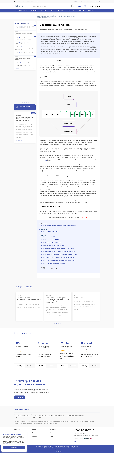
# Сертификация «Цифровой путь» (75, 415)
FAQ (41, 1)
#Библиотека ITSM (36, 418)
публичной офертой (39, 423)
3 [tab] (25, 103)
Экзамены (34, 436)
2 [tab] (23, 103)
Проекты (34, 432)
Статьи (52, 432)
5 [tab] (28, 103)
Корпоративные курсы (19, 1)
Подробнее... (8, 443)
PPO (64, 114)
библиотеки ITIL (43, 160)
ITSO (77, 114)
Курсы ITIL (17, 429)
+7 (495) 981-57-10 (94, 6)
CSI (92, 114)
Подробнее (29, 365)
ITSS (72, 114)
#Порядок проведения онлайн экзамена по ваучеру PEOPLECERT (48, 415)
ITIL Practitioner (68, 123)
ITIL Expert (69, 96)
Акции (51, 436)
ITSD (82, 114)
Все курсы (24, 68)
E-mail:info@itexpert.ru (79, 433)
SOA (58, 114)
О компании (53, 429)
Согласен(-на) (14, 447)
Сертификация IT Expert (32, 1)
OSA (46, 114)
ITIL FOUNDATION (68, 131)
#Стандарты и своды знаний (22, 415)
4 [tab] (27, 103)
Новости (34, 429)
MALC (68, 105)
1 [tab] (21, 103)
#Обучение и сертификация (22, 418)
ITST (87, 114)
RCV (52, 114)
